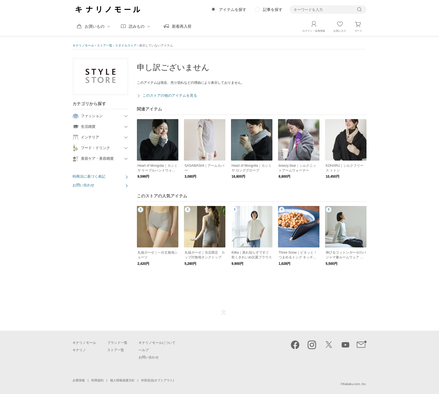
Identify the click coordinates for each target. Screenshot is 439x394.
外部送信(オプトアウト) (157, 380)
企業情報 (79, 380)
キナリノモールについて (157, 343)
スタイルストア (126, 45)
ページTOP (224, 312)
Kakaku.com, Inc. (354, 384)
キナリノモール (83, 45)
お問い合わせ (83, 185)
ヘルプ (144, 350)
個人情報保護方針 (122, 380)
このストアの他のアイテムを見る (170, 95)
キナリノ (79, 350)
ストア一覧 (104, 45)
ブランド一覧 (117, 343)
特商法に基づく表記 (89, 176)
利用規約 (97, 380)
